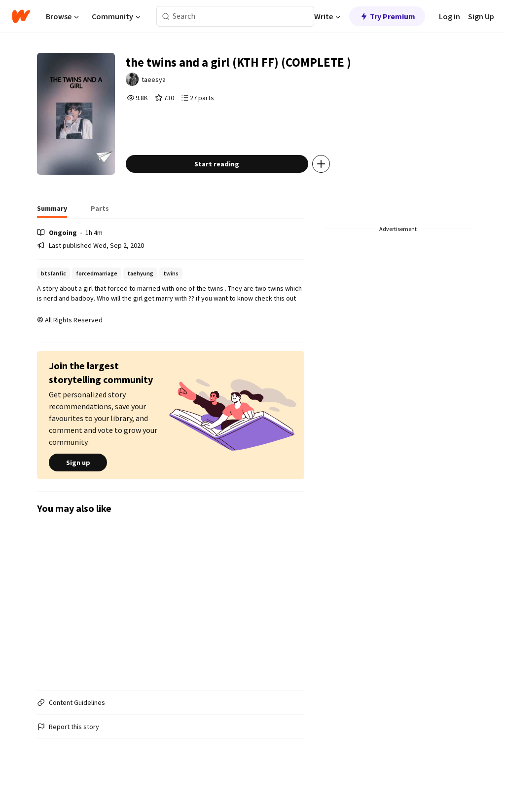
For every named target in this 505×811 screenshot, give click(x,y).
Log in (449, 16)
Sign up (78, 483)
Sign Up (481, 16)
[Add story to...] (336, 184)
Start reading (231, 184)
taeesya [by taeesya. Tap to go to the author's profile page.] (170, 82)
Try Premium (387, 16)
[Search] (166, 16)
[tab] (52, 232)
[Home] (21, 16)
